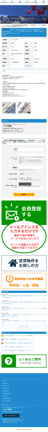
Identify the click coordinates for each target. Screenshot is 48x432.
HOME (4, 380)
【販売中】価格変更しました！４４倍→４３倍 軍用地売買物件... (19, 335)
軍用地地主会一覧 (36, 2)
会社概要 (43, 1)
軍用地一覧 (5, 383)
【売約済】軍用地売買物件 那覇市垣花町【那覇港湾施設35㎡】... (19, 343)
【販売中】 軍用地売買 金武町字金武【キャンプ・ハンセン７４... (19, 346)
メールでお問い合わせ (11, 415)
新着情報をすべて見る (23, 326)
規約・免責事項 (6, 400)
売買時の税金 (28, 1)
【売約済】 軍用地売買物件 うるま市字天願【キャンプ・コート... (19, 339)
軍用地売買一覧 (4, 1)
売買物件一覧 (12, 1)
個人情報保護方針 (7, 398)
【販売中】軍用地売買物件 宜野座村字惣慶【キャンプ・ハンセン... (19, 350)
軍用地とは (20, 1)
